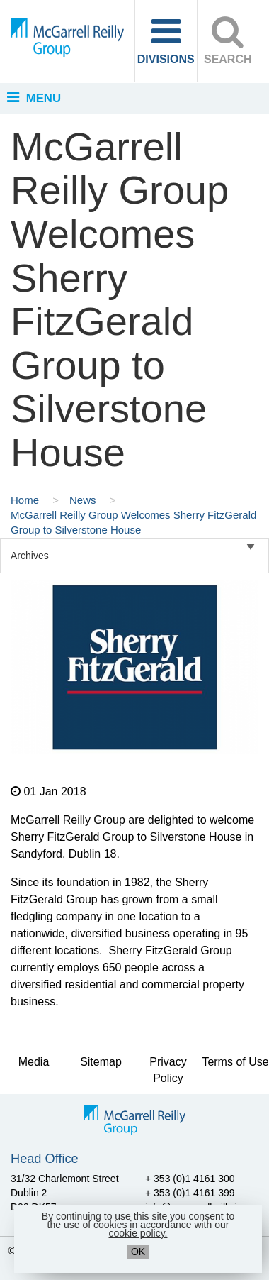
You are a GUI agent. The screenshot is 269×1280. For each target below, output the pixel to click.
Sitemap (101, 1062)
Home (26, 500)
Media (34, 1062)
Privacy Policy (167, 1070)
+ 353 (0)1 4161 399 (190, 1192)
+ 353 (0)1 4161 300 (190, 1178)
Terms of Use (235, 1062)
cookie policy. (137, 1233)
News (84, 500)
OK (138, 1251)
